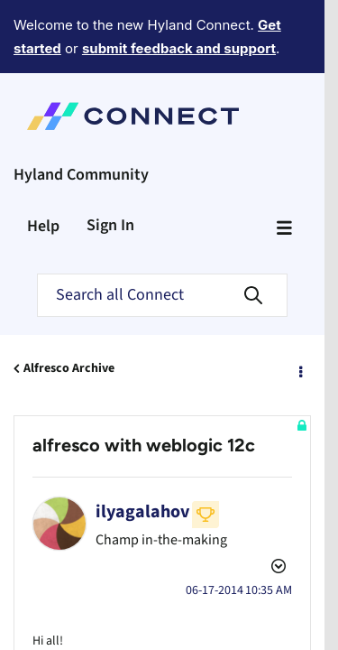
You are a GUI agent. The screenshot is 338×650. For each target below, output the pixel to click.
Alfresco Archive (68, 301)
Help (43, 159)
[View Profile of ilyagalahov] (142, 445)
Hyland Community (81, 108)
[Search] (162, 228)
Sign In (110, 158)
